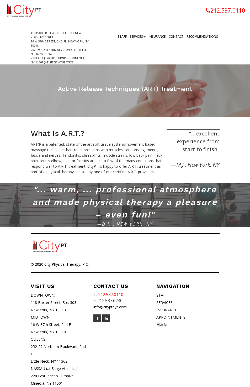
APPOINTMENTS (170, 317)
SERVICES (164, 302)
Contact (176, 36)
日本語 (161, 324)
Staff (122, 36)
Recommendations (202, 36)
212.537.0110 (225, 10)
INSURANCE (166, 309)
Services (138, 36)
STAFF (161, 295)
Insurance (157, 36)
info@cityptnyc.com (110, 306)
